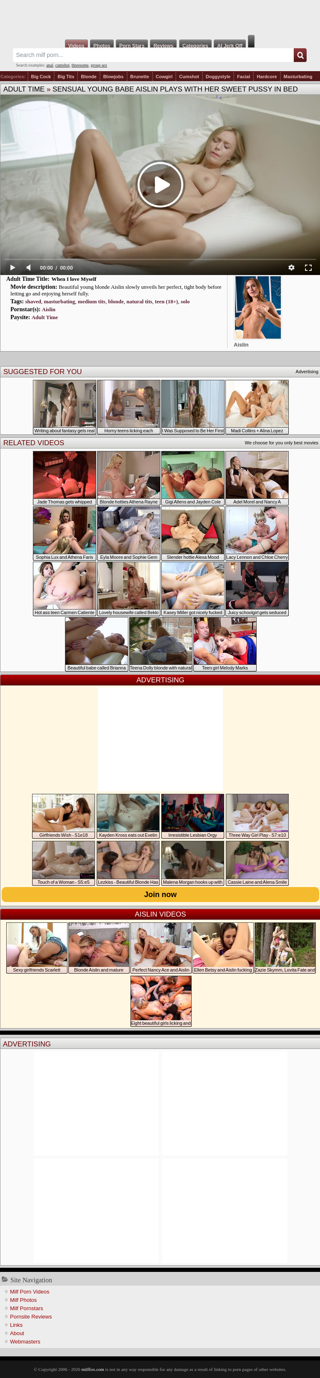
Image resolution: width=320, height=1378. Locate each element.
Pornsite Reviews (31, 1317)
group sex (99, 65)
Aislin (49, 309)
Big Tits (66, 76)
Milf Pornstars (26, 1308)
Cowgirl (164, 76)
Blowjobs (113, 76)
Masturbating (298, 76)
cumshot (62, 65)
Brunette (139, 76)
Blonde (88, 76)
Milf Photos (23, 1300)
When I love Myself (73, 279)
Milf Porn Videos (29, 1292)
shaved (33, 301)
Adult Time (24, 89)
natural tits (139, 301)
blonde (116, 301)
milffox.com (92, 1369)
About (17, 1333)
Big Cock (41, 76)
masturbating (59, 301)
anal (49, 65)
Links (16, 1325)
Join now (160, 894)
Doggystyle (218, 76)
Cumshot (189, 76)
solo (185, 301)
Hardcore (267, 76)
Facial (243, 76)
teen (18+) (166, 301)
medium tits (91, 301)
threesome (80, 65)
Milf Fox (160, 17)
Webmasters (25, 1341)
